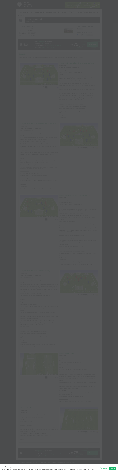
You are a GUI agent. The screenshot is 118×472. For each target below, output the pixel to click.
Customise (104, 466)
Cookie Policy (90, 467)
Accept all (112, 466)
